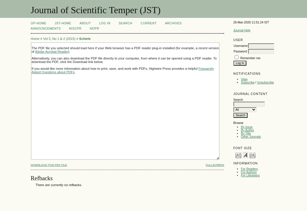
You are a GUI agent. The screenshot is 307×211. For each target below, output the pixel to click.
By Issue (247, 127)
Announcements (46, 28)
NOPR (94, 28)
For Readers (249, 169)
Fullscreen (215, 164)
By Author (247, 130)
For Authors (249, 172)
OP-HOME (38, 23)
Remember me (250, 58)
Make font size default (245, 155)
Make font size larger (252, 155)
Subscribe (247, 82)
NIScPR (75, 28)
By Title (246, 133)
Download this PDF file (49, 164)
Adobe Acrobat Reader (51, 51)
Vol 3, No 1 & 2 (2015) (59, 38)
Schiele (85, 38)
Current (148, 23)
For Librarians (250, 175)
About (85, 23)
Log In (104, 23)
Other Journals (251, 136)
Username (240, 45)
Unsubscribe (265, 82)
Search (125, 23)
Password (240, 51)
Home (35, 38)
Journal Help (241, 30)
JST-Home (63, 23)
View (244, 79)
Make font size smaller (238, 155)
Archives (173, 23)
